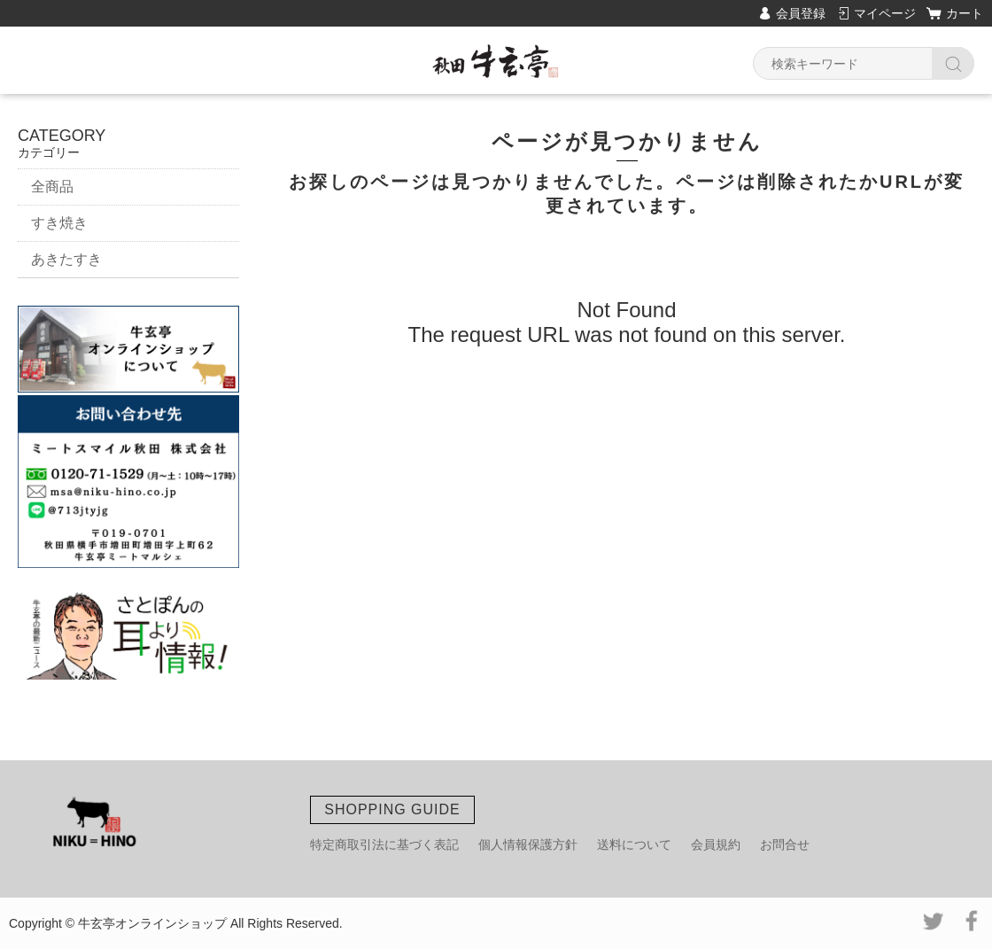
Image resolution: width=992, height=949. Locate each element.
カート (964, 13)
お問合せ (785, 844)
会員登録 (800, 13)
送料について (634, 844)
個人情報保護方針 (527, 844)
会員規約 (715, 844)
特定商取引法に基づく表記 (384, 844)
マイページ (885, 13)
